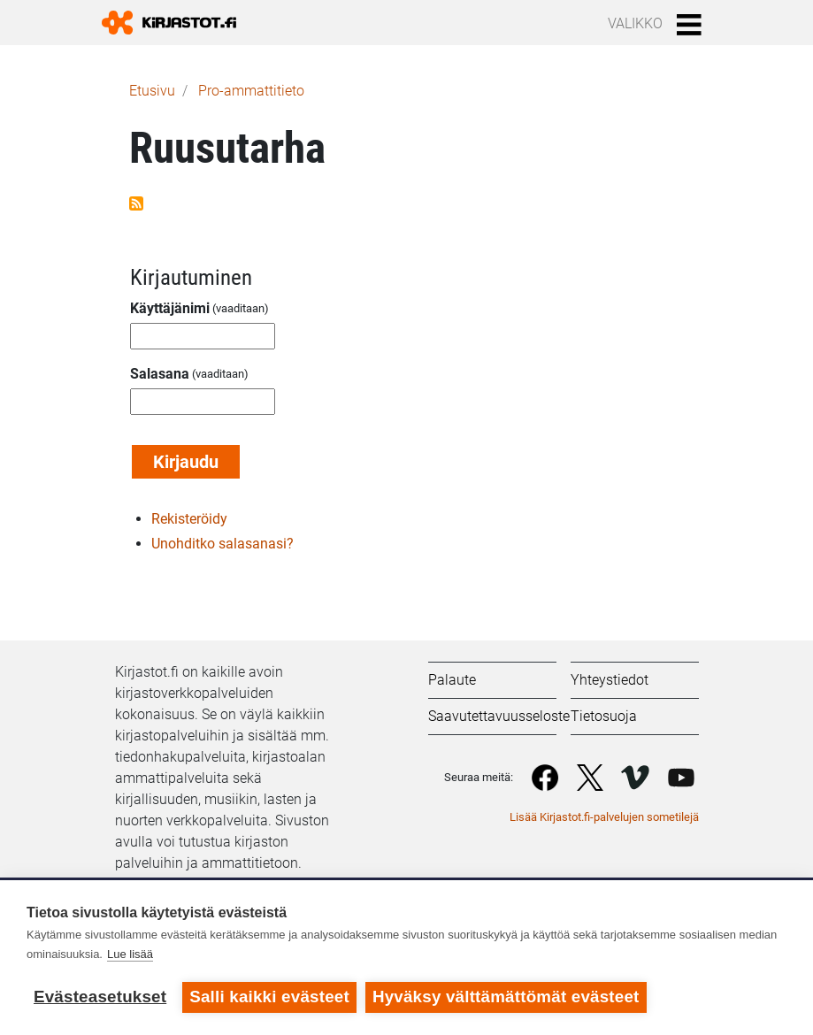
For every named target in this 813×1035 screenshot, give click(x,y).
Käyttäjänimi (170, 308)
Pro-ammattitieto (251, 90)
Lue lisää (130, 954)
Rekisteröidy (189, 518)
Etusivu (152, 90)
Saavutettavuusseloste (499, 716)
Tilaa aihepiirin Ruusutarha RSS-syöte (136, 203)
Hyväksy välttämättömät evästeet (506, 996)
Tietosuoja (604, 716)
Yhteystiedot (609, 679)
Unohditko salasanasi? (222, 543)
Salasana (159, 373)
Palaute (452, 679)
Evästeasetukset (100, 996)
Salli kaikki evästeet (269, 996)
